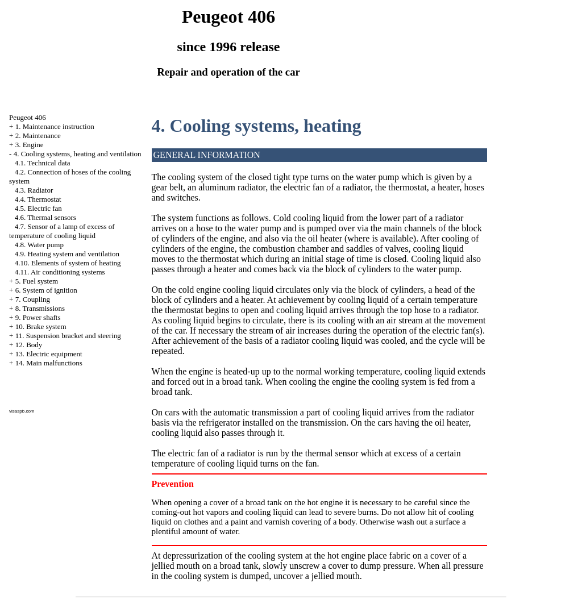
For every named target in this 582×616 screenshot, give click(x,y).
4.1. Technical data (42, 163)
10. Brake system (40, 326)
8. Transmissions (40, 308)
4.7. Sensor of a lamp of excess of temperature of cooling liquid (62, 231)
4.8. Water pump (39, 244)
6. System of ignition (46, 290)
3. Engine (29, 144)
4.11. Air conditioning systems (60, 272)
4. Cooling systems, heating (256, 125)
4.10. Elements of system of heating (68, 263)
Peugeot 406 (27, 117)
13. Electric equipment (48, 353)
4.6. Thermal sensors (45, 217)
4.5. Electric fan (38, 208)
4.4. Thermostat (38, 199)
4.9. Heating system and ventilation (67, 253)
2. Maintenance (38, 135)
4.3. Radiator (34, 190)
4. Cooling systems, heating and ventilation (78, 153)
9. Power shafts (38, 317)
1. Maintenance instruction (54, 126)
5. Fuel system (36, 281)
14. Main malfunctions (48, 363)
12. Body (29, 344)
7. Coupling (32, 299)
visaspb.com (21, 411)
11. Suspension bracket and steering (68, 335)
